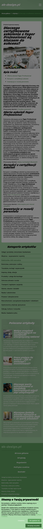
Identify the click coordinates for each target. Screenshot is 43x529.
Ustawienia (21, 520)
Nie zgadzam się (35, 520)
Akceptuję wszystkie (33, 525)
